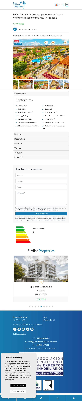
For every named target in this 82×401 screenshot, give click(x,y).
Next (66, 59)
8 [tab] (49, 306)
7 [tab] (46, 306)
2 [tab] (32, 306)
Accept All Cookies (18, 385)
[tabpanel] (41, 279)
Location (18, 143)
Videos (17, 148)
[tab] (41, 93)
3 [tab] (35, 306)
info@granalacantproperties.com (42, 341)
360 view (18, 153)
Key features (20, 93)
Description (19, 139)
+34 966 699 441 (41, 338)
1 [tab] (29, 306)
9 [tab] (52, 306)
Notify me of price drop (25, 29)
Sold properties (19, 334)
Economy (18, 157)
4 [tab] (38, 306)
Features (18, 134)
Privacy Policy (62, 208)
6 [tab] (44, 306)
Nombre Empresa (22, 4)
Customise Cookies (18, 391)
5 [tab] (41, 306)
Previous (16, 59)
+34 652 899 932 (41, 345)
